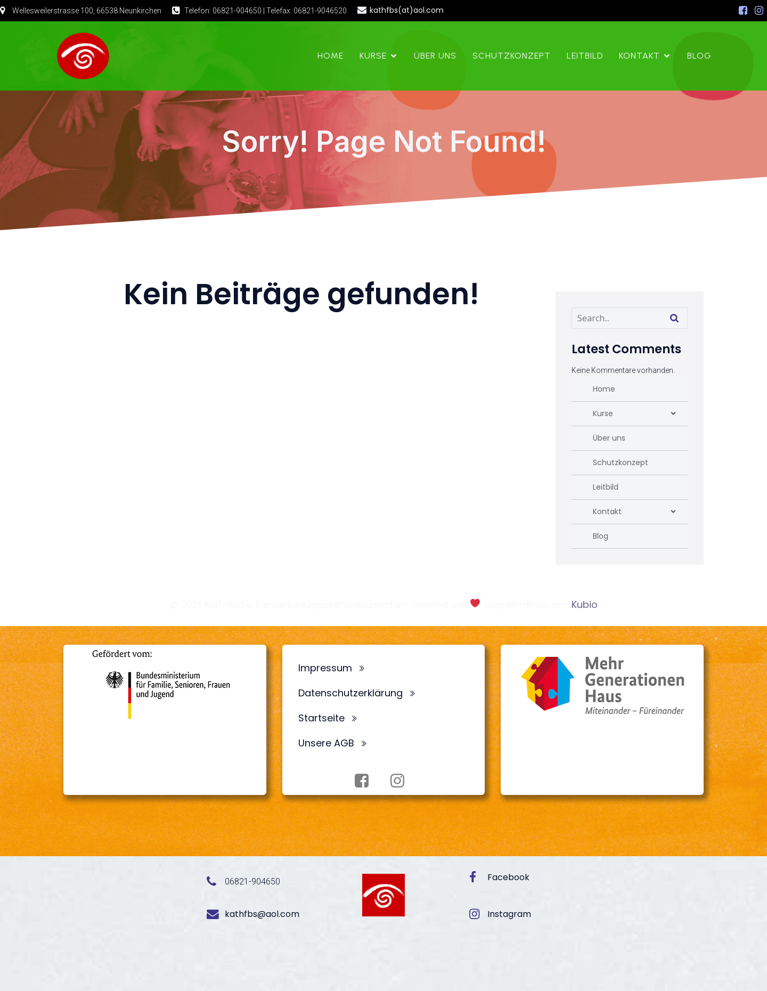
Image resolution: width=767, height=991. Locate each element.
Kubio (585, 604)
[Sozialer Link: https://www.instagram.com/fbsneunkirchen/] (759, 11)
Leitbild (585, 56)
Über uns (435, 56)
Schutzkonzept (511, 56)
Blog (699, 56)
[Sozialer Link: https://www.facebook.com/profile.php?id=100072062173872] (743, 11)
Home (330, 56)
